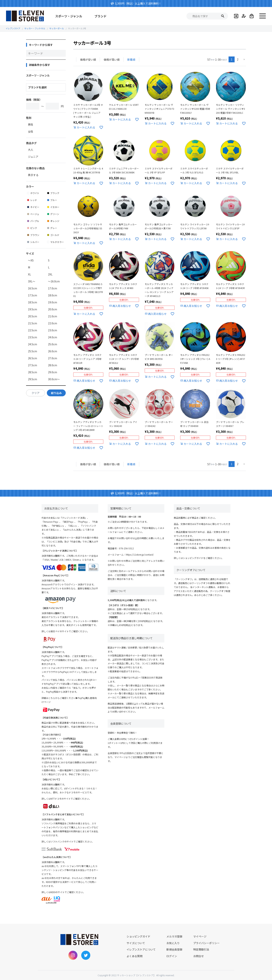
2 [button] (237, 59)
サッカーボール (56, 28)
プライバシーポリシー (206, 943)
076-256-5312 (126, 548)
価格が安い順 (88, 59)
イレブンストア (13, 28)
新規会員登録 (174, 949)
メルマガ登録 (174, 936)
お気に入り (173, 943)
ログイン (171, 956)
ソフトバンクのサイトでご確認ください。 (72, 841)
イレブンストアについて (141, 949)
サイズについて (136, 943)
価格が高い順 (112, 59)
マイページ (199, 936)
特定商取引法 (201, 949)
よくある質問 (134, 956)
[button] (243, 59)
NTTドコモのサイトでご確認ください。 (71, 798)
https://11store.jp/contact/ (140, 554)
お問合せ (198, 956)
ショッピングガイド (193, 558)
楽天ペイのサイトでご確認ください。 (70, 631)
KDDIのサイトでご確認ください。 (68, 892)
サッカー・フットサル (34, 28)
